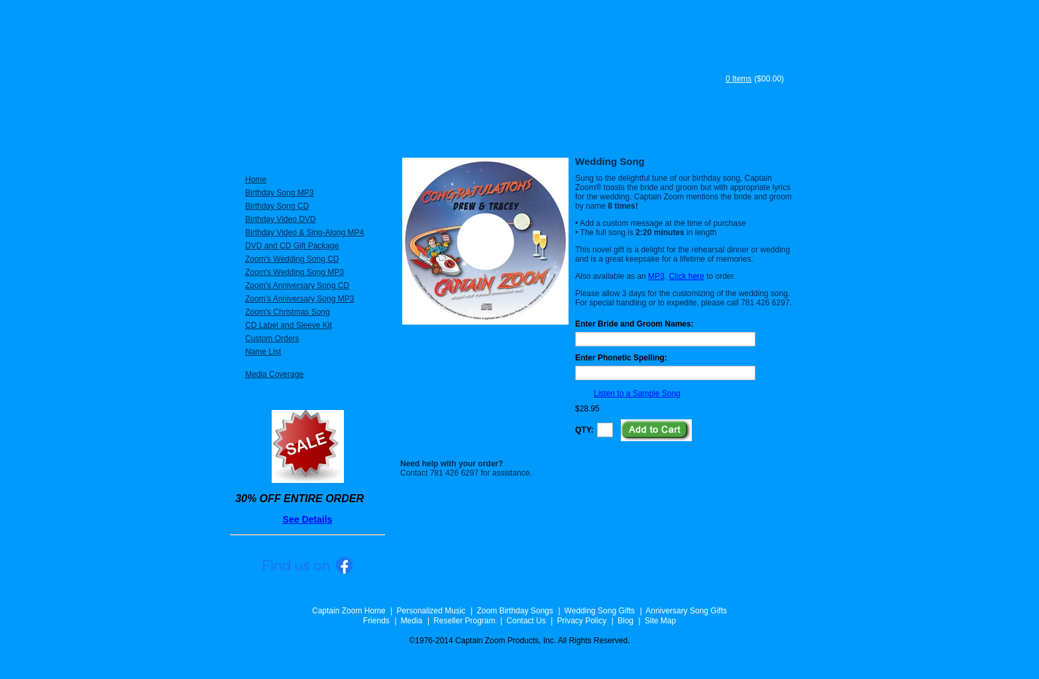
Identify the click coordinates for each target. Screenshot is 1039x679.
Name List (263, 351)
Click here (686, 276)
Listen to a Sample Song (637, 393)
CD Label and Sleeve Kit (288, 325)
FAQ (673, 131)
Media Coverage (274, 374)
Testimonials (602, 131)
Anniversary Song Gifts (686, 610)
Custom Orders (272, 338)
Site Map (660, 620)
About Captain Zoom (496, 131)
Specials (398, 131)
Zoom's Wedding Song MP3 (294, 272)
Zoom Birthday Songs (514, 610)
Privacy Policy (581, 620)
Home (255, 179)
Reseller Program (464, 620)
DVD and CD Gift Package (292, 245)
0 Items (738, 78)
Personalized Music (296, 131)
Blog (625, 620)
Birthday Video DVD (280, 219)
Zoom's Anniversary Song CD (297, 285)
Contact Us (525, 620)
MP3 (656, 276)
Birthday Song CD (277, 206)
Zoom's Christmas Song (287, 312)
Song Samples (755, 131)
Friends (376, 620)
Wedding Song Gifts (600, 610)
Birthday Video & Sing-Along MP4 (304, 232)
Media (412, 620)
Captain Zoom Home (349, 610)
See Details (308, 519)
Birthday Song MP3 (279, 192)
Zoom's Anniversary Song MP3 (299, 298)
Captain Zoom (469, 67)
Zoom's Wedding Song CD (292, 259)
